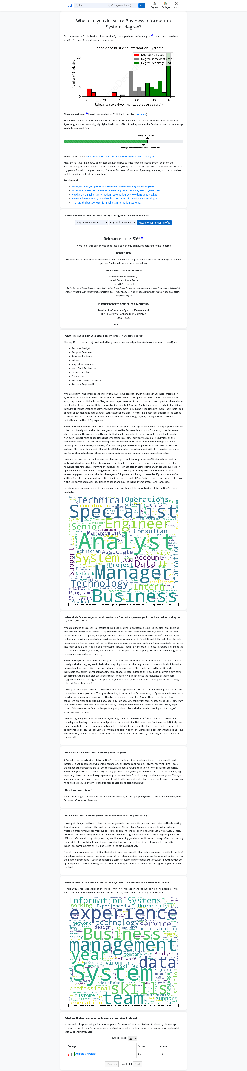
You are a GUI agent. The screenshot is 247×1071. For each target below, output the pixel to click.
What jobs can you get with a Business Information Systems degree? (113, 186)
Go (141, 5)
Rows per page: (118, 1037)
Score (141, 1046)
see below (141, 114)
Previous (112, 1064)
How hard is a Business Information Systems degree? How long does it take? (114, 194)
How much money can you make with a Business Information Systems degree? (116, 198)
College (72, 1046)
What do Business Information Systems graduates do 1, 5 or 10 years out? (116, 190)
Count (163, 1046)
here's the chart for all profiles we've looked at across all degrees (121, 156)
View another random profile (154, 222)
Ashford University (85, 1053)
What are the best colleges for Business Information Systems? (106, 202)
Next (137, 1064)
